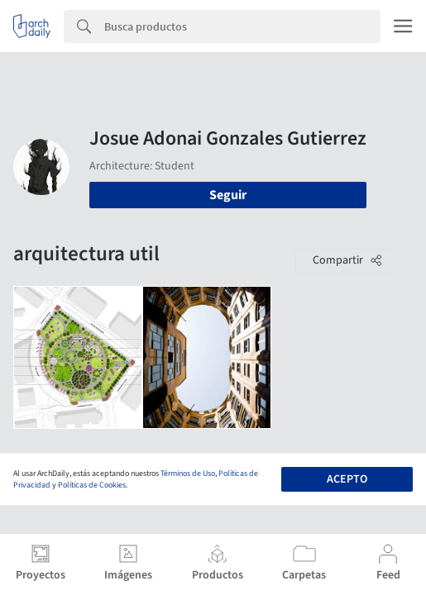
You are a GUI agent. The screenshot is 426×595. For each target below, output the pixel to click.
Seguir (228, 195)
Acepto (347, 479)
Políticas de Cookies (92, 485)
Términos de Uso (187, 473)
